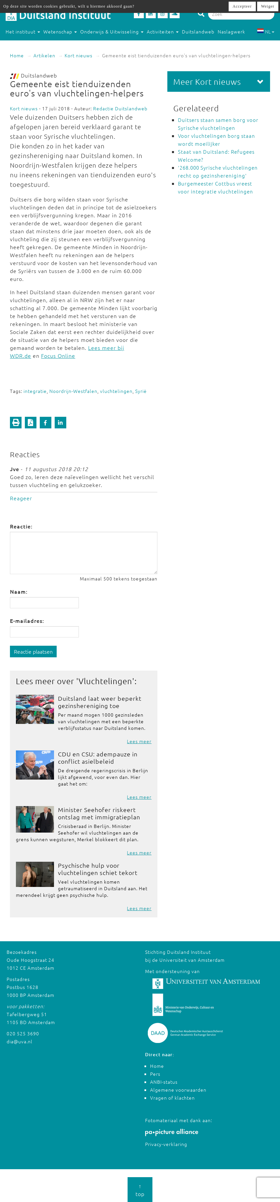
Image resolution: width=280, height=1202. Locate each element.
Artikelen (44, 55)
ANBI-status (164, 1081)
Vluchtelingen (105, 681)
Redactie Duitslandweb (120, 108)
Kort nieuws (78, 55)
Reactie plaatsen (33, 651)
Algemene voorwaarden (178, 1089)
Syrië (141, 391)
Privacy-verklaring (166, 1144)
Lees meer (139, 741)
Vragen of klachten (172, 1097)
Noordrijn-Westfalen (73, 391)
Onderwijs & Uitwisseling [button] (111, 31)
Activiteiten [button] (163, 31)
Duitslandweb (198, 31)
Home (17, 55)
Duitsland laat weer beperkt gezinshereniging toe (99, 701)
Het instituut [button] (23, 31)
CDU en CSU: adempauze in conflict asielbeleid (98, 757)
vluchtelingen (116, 391)
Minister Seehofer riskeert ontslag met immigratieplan (99, 813)
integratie (35, 391)
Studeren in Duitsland (34, 44)
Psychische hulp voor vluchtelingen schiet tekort (98, 868)
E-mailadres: (27, 620)
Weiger (267, 6)
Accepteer (242, 6)
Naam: (19, 591)
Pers (155, 1073)
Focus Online (58, 355)
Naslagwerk (231, 31)
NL (265, 31)
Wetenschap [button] (60, 31)
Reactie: (21, 526)
